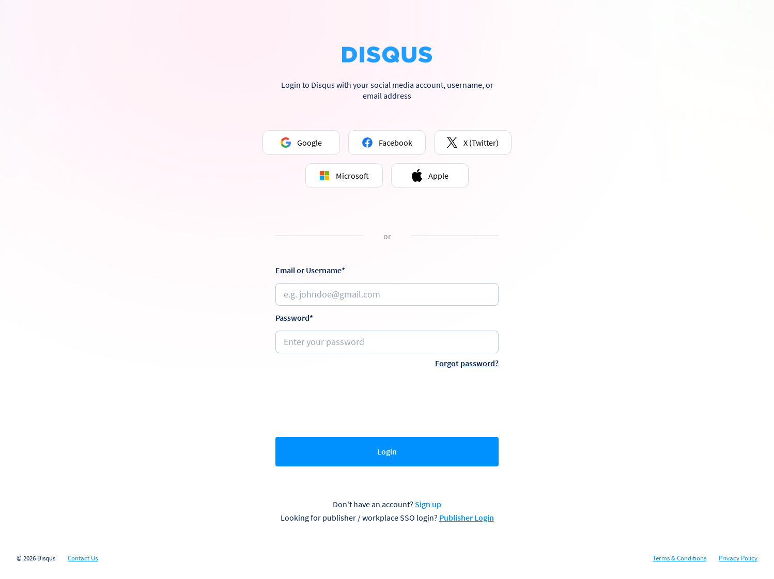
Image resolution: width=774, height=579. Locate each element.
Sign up (428, 504)
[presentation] (387, 400)
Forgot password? (467, 363)
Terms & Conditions (679, 558)
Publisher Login (466, 517)
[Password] (387, 342)
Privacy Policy (738, 558)
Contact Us (83, 558)
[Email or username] (387, 294)
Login (387, 451)
